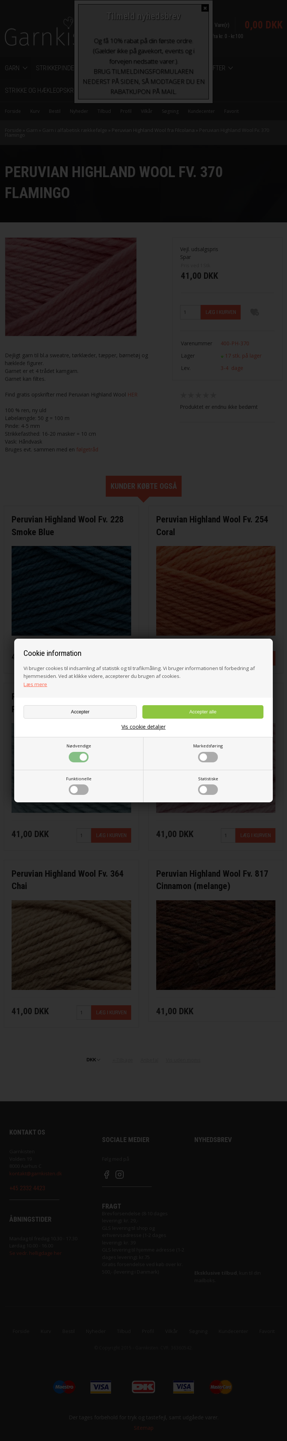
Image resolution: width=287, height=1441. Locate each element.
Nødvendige (79, 752)
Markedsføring (208, 752)
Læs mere (35, 684)
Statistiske (208, 785)
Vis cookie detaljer (143, 726)
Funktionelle (79, 785)
